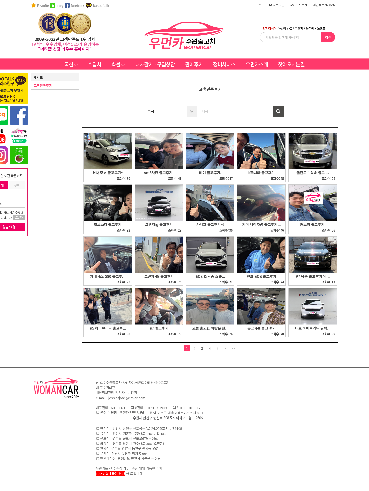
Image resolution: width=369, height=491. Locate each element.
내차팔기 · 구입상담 (155, 64)
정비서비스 (224, 64)
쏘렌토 (321, 28)
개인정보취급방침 (324, 5)
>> (233, 348)
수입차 (94, 64)
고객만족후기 (43, 85)
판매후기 (194, 64)
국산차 (71, 64)
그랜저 (298, 28)
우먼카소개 (256, 64)
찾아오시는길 (291, 64)
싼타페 (310, 28)
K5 (290, 28)
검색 (328, 37)
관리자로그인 (275, 5)
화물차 (118, 64)
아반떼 (282, 28)
